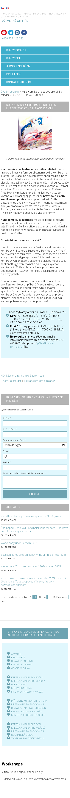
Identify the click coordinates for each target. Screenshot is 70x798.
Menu (59, 5)
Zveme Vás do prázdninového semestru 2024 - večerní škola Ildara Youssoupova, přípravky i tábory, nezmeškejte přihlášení (33, 582)
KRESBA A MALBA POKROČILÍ (27, 677)
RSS (44, 14)
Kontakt (25, 16)
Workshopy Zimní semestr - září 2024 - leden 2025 (31, 566)
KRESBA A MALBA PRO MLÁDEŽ (28, 727)
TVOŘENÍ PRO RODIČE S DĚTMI (27, 738)
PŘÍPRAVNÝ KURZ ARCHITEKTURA (29, 700)
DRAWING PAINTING (22, 661)
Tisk (51, 14)
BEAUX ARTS (18, 657)
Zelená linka (10, 16)
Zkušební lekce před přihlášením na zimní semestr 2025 (33, 554)
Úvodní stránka (12, 14)
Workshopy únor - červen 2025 (19, 543)
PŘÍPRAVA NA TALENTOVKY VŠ (27, 704)
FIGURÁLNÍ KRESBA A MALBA (27, 691)
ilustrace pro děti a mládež (39, 381)
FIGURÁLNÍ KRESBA (21, 664)
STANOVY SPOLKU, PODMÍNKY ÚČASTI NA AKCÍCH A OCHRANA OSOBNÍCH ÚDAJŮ (33, 633)
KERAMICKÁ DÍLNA (21, 688)
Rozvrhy (61, 14)
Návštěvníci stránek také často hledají (23, 375)
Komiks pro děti (12, 381)
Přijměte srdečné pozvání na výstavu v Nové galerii (31, 516)
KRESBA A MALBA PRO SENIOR (27, 681)
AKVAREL (16, 654)
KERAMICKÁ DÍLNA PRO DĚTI (26, 711)
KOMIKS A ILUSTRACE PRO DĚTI (28, 715)
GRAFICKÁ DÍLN (19, 668)
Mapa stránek (31, 14)
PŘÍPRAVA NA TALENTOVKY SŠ (27, 731)
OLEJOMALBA (18, 684)
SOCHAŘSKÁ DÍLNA (21, 734)
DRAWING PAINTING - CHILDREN (28, 708)
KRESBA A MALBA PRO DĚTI (26, 724)
